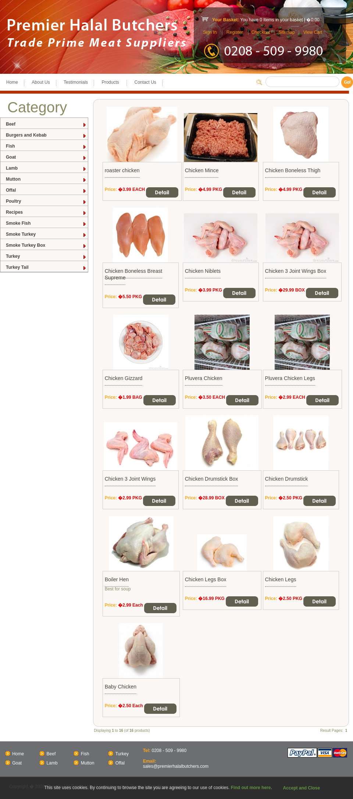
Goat (46, 157)
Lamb (46, 168)
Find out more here (251, 787)
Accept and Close (301, 788)
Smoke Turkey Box (46, 245)
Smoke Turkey (46, 234)
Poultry (46, 201)
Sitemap (286, 32)
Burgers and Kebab (46, 135)
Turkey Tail (46, 267)
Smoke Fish (46, 223)
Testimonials (76, 82)
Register (235, 32)
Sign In (210, 32)
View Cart (312, 32)
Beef (46, 124)
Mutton (46, 179)
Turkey (46, 256)
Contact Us (145, 82)
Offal (46, 190)
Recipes (46, 212)
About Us (41, 82)
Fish (46, 146)
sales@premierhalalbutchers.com (175, 766)
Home (12, 82)
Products (111, 82)
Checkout (261, 32)
